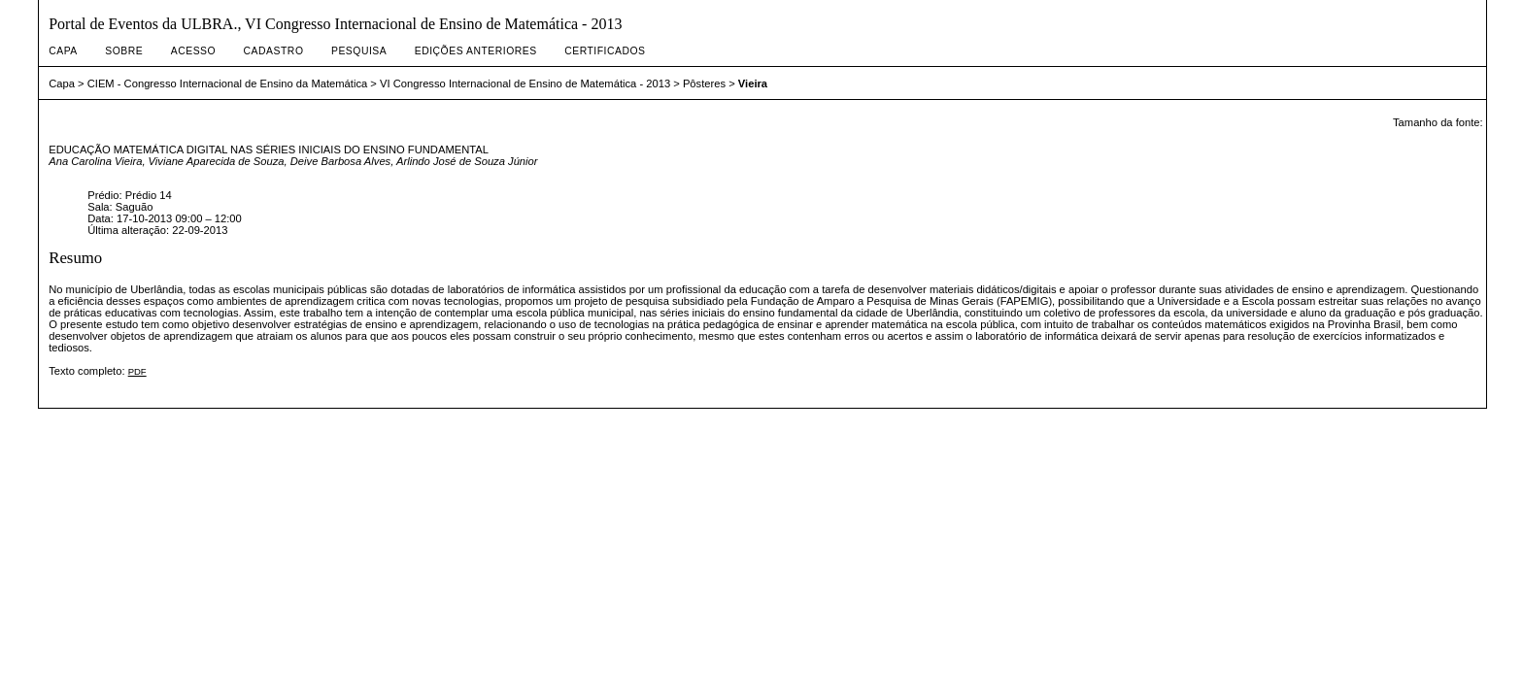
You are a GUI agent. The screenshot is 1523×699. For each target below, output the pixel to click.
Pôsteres (704, 83)
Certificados (604, 51)
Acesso (193, 51)
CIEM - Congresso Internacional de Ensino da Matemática (227, 83)
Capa (63, 51)
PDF (137, 371)
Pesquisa (359, 51)
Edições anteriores (476, 51)
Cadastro (274, 51)
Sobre (124, 51)
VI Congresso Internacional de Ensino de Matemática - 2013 (525, 83)
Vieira (752, 83)
